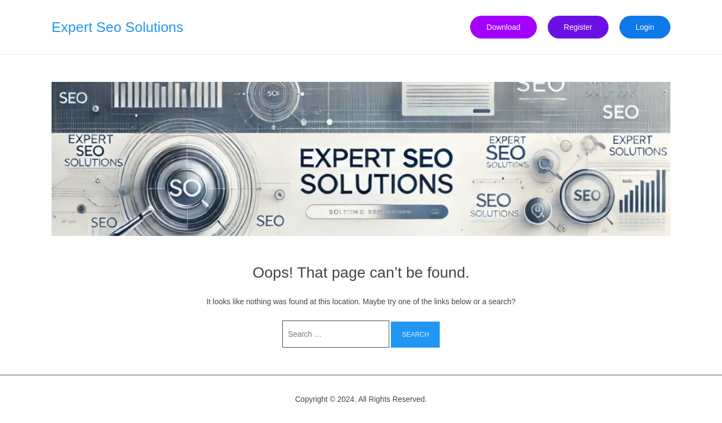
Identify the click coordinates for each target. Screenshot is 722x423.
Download (503, 27)
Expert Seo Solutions (117, 27)
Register (578, 27)
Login (645, 27)
